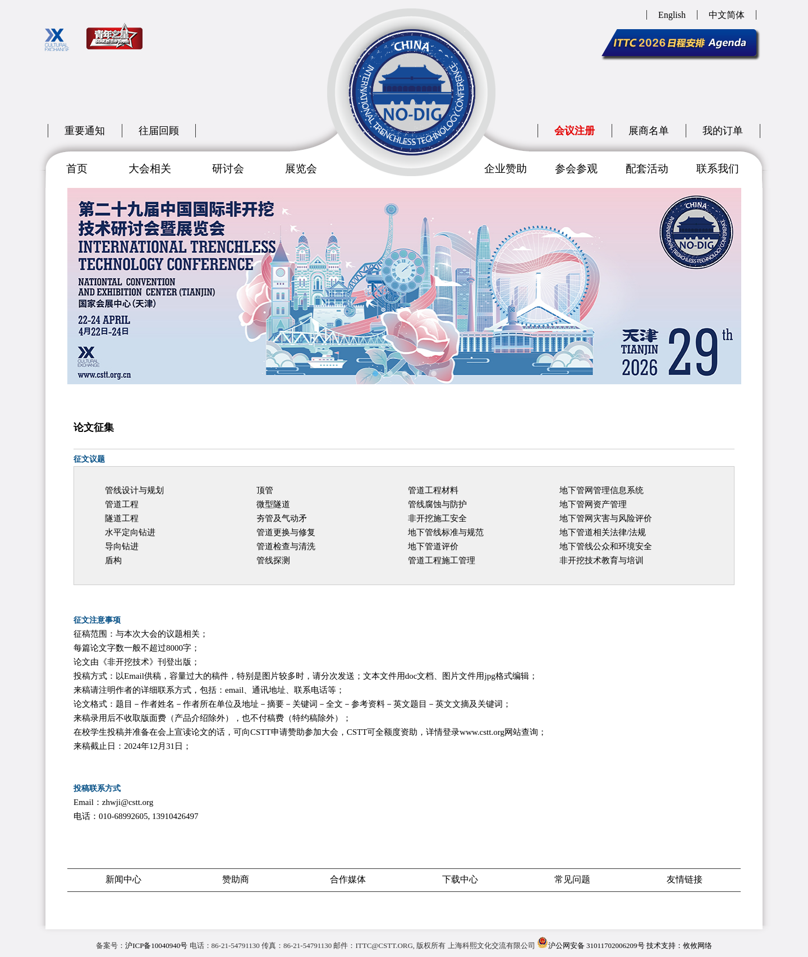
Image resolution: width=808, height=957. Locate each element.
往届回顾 (159, 130)
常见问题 (572, 879)
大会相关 (149, 168)
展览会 (301, 168)
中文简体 (727, 15)
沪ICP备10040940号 (156, 945)
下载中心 (460, 879)
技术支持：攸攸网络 (679, 945)
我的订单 (723, 130)
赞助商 (235, 879)
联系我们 (717, 168)
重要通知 (85, 130)
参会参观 (576, 168)
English (672, 15)
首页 (77, 168)
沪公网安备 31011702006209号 (591, 943)
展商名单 (648, 130)
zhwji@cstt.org (127, 802)
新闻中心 (123, 879)
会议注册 (574, 130)
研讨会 (228, 168)
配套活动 (647, 168)
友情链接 (685, 879)
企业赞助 (505, 168)
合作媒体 (348, 879)
